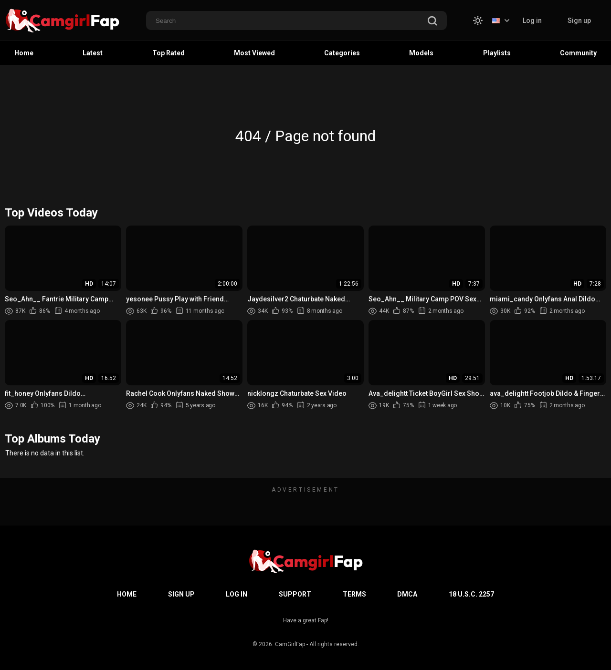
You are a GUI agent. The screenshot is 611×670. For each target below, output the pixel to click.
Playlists (497, 53)
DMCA (407, 594)
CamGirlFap (290, 644)
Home (23, 53)
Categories (342, 53)
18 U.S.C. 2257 (471, 594)
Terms (354, 594)
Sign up (579, 20)
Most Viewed (254, 53)
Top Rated (168, 53)
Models (421, 53)
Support (295, 594)
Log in (532, 20)
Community (578, 53)
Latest (93, 53)
